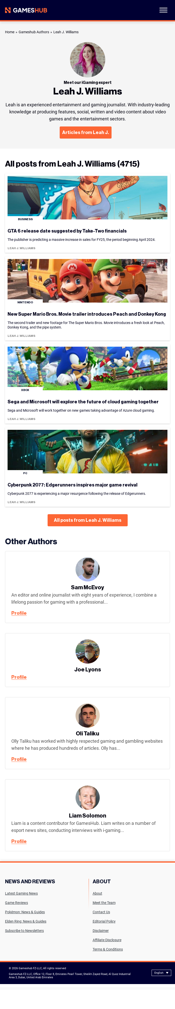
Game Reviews (16, 903)
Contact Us (101, 912)
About (97, 893)
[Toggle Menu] (163, 10)
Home (9, 32)
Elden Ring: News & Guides (25, 921)
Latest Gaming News (21, 893)
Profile (19, 613)
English (158, 972)
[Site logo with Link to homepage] (26, 10)
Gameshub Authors (34, 32)
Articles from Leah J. (85, 132)
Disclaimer (101, 931)
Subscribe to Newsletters (24, 931)
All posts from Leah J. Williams (87, 520)
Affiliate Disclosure (107, 940)
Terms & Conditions (108, 949)
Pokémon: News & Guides (25, 912)
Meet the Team (104, 903)
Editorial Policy (104, 921)
